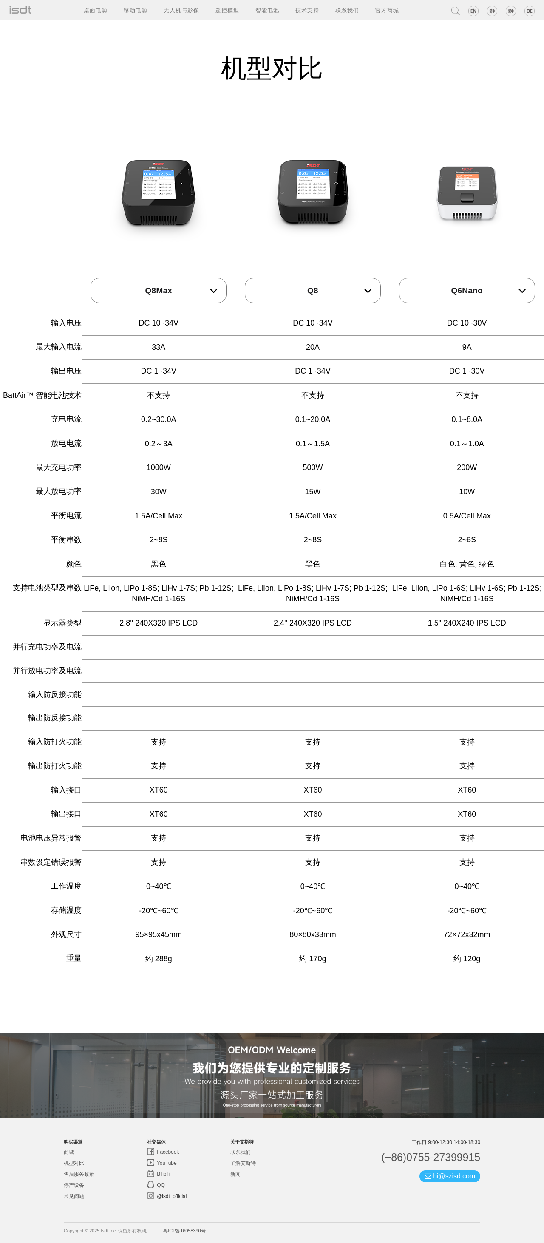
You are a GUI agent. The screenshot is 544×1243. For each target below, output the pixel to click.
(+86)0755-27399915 (430, 1157)
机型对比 (74, 1163)
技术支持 (307, 10)
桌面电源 (96, 10)
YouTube (166, 1163)
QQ (160, 1185)
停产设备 (74, 1185)
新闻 (235, 1174)
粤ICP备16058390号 (184, 1230)
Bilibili (163, 1174)
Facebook (167, 1152)
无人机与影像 (181, 10)
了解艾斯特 (243, 1163)
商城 (69, 1152)
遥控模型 (227, 10)
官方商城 (387, 10)
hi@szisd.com (450, 1176)
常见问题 (74, 1196)
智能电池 (267, 10)
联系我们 (347, 10)
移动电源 (135, 10)
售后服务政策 (79, 1174)
